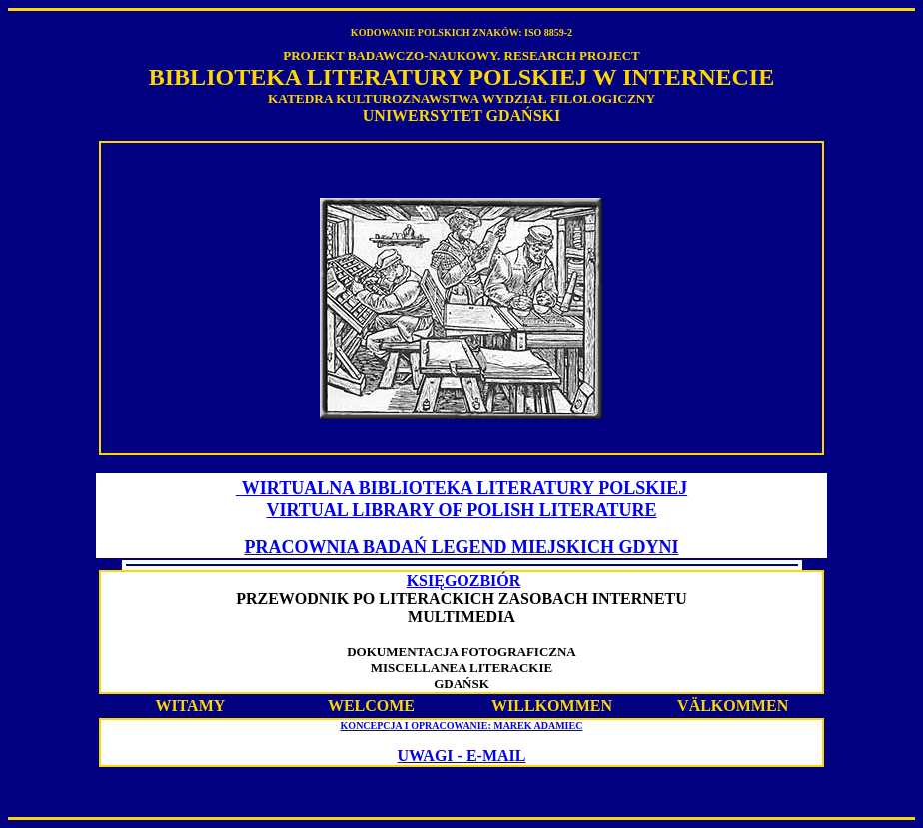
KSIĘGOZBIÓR (464, 580)
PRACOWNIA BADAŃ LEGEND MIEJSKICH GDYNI (461, 547)
